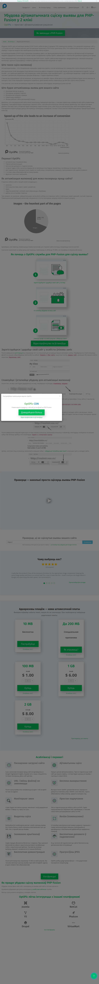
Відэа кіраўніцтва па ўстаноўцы (31, 417)
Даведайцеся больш (31, 412)
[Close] (59, 396)
